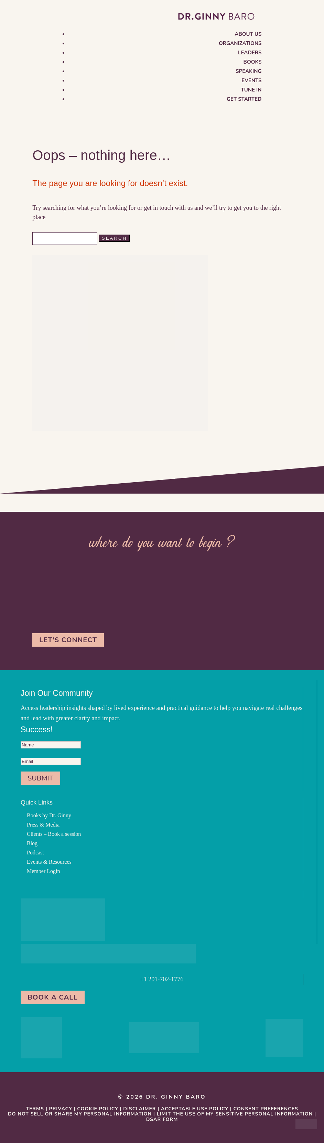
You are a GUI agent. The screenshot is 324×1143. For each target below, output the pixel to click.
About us (248, 34)
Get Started (244, 99)
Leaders (249, 52)
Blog (32, 843)
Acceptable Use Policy (194, 1109)
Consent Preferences (266, 1109)
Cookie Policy (97, 1109)
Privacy (60, 1109)
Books (253, 61)
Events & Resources (49, 862)
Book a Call (53, 997)
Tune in (251, 89)
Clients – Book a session (54, 834)
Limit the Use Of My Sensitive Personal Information (235, 1114)
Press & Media (43, 825)
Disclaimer (139, 1109)
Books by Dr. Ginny (49, 815)
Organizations (240, 43)
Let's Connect (68, 640)
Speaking (249, 71)
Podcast (35, 852)
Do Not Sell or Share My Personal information (80, 1114)
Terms (35, 1109)
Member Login (43, 871)
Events (251, 80)
